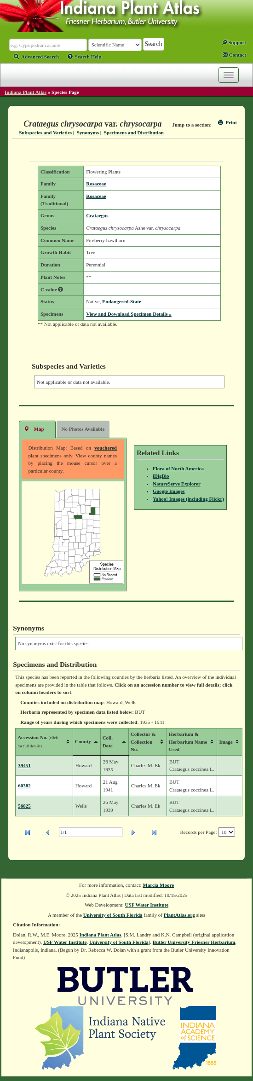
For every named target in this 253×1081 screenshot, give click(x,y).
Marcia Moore (158, 885)
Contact (234, 55)
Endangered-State (121, 301)
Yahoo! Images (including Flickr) (188, 499)
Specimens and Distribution (134, 132)
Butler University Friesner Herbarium (194, 942)
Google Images (168, 491)
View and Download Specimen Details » (129, 314)
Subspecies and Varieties (45, 132)
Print (227, 122)
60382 (24, 785)
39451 (24, 765)
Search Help (85, 56)
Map (34, 429)
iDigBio (161, 476)
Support (234, 42)
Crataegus (97, 215)
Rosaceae (96, 183)
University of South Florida (113, 915)
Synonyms (88, 132)
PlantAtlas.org (179, 915)
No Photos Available (83, 429)
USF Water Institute (147, 905)
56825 (24, 806)
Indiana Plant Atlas (25, 92)
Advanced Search (36, 56)
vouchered (105, 448)
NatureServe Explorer (177, 483)
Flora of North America (178, 468)
